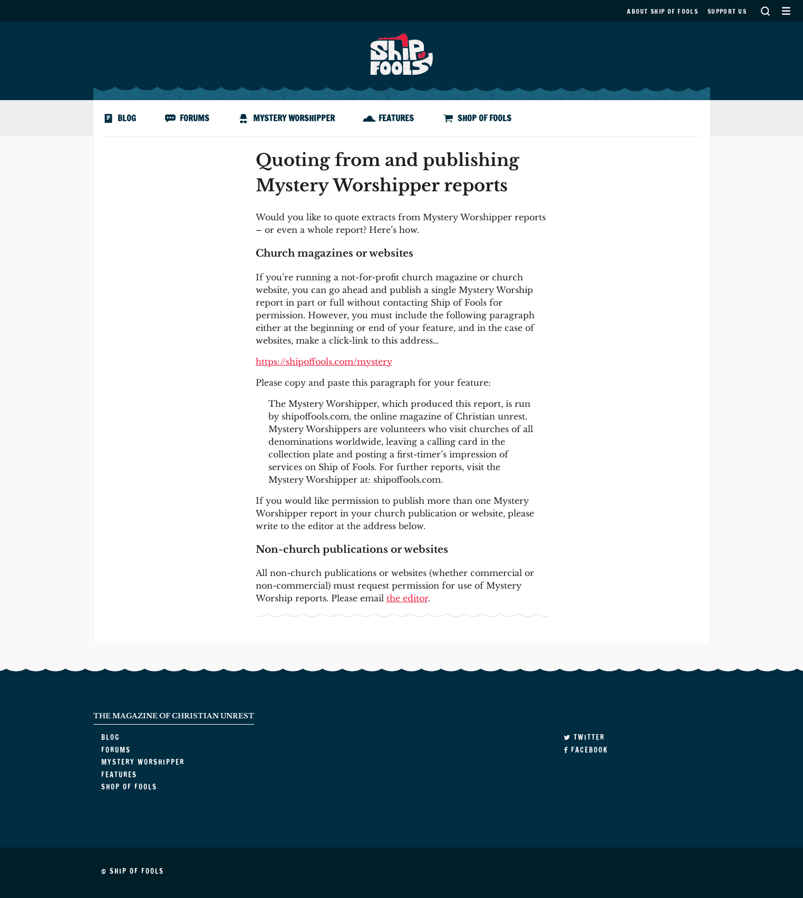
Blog (127, 118)
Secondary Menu (786, 11)
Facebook (586, 750)
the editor (407, 598)
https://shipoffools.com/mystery (324, 361)
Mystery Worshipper (294, 118)
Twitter (584, 737)
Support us (727, 11)
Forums (194, 118)
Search (765, 11)
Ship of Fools (402, 53)
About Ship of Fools (662, 11)
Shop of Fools (484, 118)
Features (396, 118)
